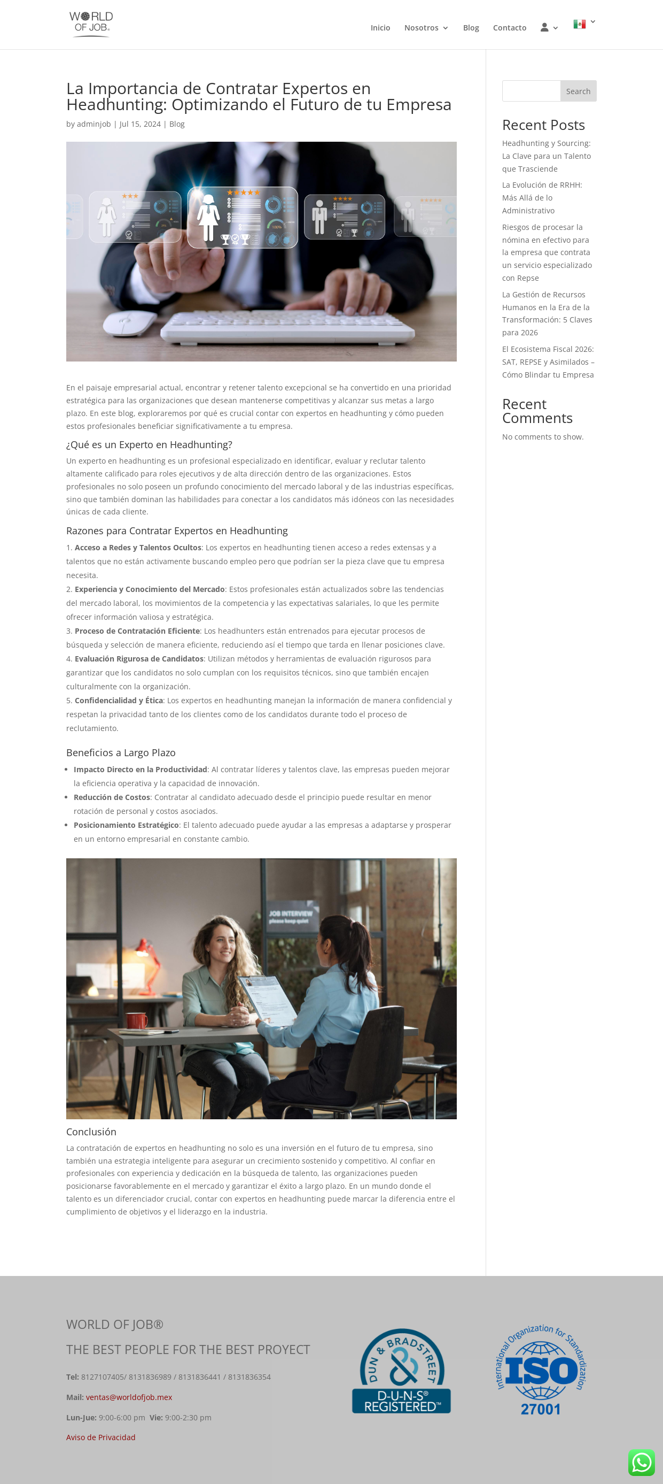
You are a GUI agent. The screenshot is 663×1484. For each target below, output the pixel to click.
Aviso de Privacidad (101, 1437)
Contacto (510, 28)
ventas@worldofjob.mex (129, 1397)
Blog (471, 28)
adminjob (94, 124)
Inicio (381, 28)
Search (578, 91)
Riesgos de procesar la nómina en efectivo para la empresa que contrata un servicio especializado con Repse (547, 252)
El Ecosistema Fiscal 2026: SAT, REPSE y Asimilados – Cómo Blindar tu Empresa (548, 362)
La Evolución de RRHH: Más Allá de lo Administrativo (542, 198)
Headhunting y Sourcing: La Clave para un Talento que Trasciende (546, 156)
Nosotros (421, 28)
